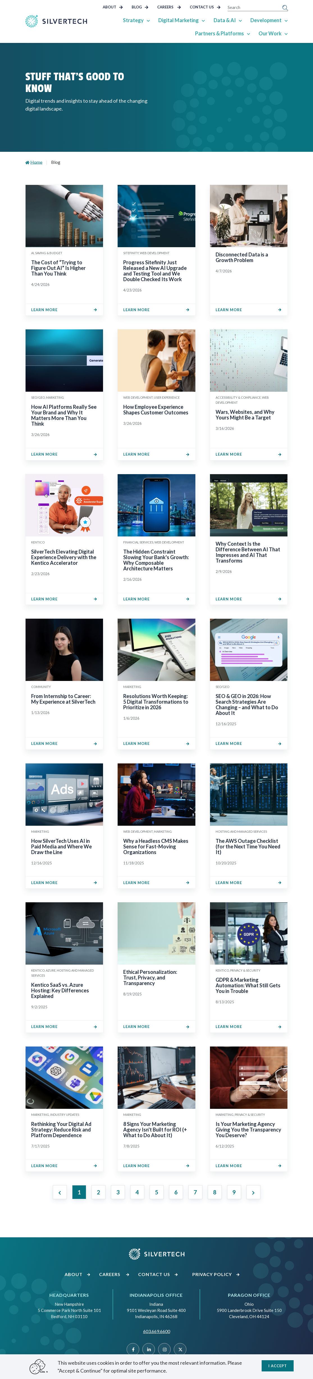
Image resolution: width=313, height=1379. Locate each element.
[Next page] (253, 1192)
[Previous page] (60, 1192)
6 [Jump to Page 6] (176, 1192)
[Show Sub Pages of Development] (286, 20)
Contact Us (205, 7)
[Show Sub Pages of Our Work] (286, 33)
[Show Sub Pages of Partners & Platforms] (248, 33)
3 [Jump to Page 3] (118, 1192)
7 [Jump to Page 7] (195, 1192)
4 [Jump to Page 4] (137, 1192)
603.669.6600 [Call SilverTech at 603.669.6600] (156, 1331)
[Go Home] (56, 21)
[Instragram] (164, 1349)
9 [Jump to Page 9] (234, 1192)
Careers (169, 7)
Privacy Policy (216, 1274)
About (113, 7)
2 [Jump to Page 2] (98, 1192)
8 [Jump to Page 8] (214, 1192)
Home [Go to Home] (36, 162)
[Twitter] (180, 1349)
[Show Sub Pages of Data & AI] (240, 20)
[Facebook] (133, 1349)
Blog (140, 7)
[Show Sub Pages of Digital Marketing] (203, 20)
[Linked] (148, 1349)
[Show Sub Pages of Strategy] (148, 20)
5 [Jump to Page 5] (156, 1192)
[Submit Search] (285, 7)
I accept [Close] (277, 1365)
